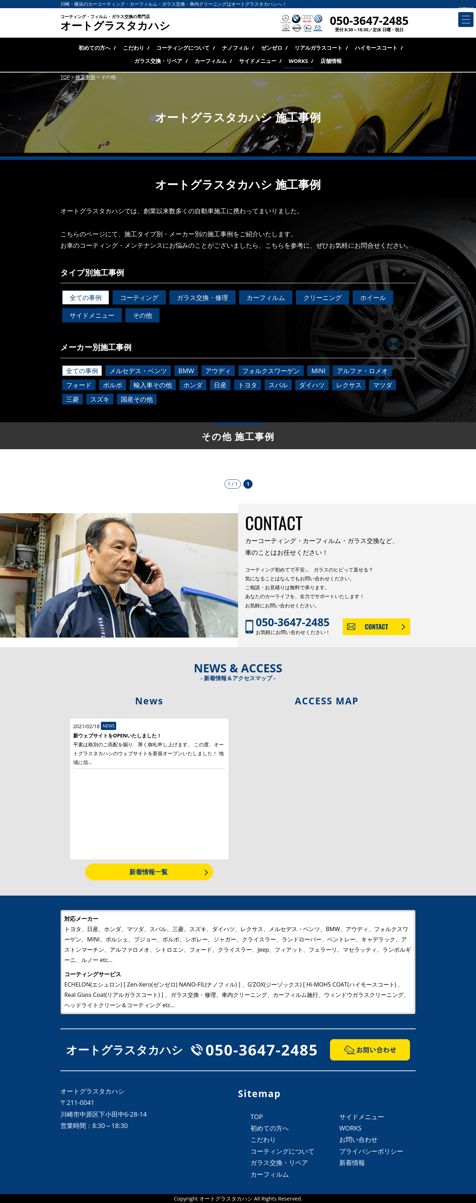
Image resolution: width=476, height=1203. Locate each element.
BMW (186, 370)
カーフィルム (211, 60)
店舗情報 (331, 60)
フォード (79, 385)
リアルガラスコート (318, 47)
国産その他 (137, 399)
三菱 (72, 399)
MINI (318, 370)
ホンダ (192, 385)
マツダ (382, 385)
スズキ (99, 399)
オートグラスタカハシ (115, 23)
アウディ (218, 370)
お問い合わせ (358, 1139)
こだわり (133, 47)
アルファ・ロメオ (362, 370)
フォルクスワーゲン (271, 370)
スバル (278, 385)
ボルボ (112, 385)
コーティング (139, 297)
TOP (256, 1116)
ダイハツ (312, 385)
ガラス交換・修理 (202, 297)
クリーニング (322, 297)
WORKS (298, 60)
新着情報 (352, 1162)
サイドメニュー (257, 60)
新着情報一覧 (148, 872)
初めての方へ (94, 47)
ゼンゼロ (271, 47)
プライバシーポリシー (371, 1151)
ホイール (373, 297)
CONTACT (376, 626)
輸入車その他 (153, 385)
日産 (220, 385)
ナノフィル (235, 47)
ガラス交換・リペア (158, 60)
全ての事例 (86, 297)
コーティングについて (183, 47)
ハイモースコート (376, 47)
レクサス (349, 385)
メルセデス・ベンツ (138, 370)
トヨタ (247, 385)
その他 (142, 315)
